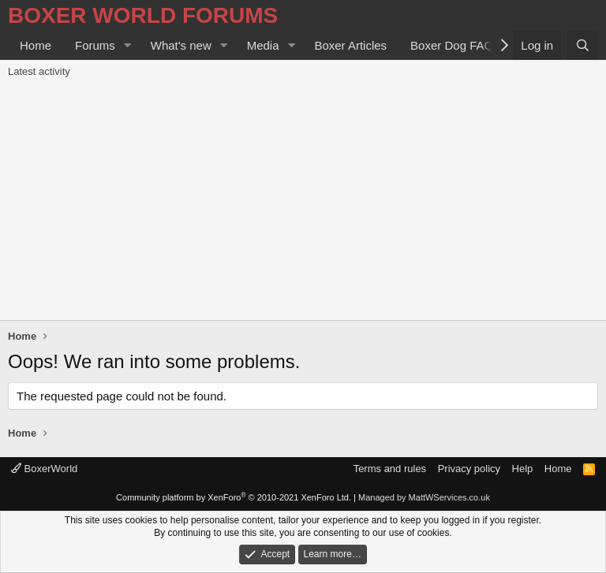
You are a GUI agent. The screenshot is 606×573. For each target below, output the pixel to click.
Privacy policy (469, 468)
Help (522, 468)
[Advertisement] (303, 201)
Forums (95, 45)
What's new (181, 45)
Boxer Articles (350, 45)
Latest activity (39, 71)
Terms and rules (390, 468)
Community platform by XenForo (233, 497)
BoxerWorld (44, 468)
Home (35, 45)
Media (263, 45)
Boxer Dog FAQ (451, 45)
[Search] (582, 45)
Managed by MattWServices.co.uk (424, 497)
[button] (128, 45)
